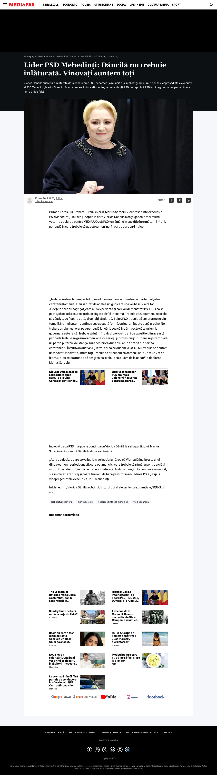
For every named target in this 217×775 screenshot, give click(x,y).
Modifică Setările (108, 740)
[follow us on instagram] (132, 697)
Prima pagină (30, 56)
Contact (167, 732)
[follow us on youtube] (108, 697)
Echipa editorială (54, 732)
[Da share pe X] (179, 200)
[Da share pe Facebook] (171, 200)
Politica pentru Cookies (82, 732)
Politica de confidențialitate (142, 732)
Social (121, 4)
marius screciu (85, 501)
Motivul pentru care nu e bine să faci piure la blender (126, 657)
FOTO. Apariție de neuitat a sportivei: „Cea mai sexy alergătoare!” (124, 637)
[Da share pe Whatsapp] (188, 200)
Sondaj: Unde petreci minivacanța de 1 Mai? (63, 613)
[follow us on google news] (61, 697)
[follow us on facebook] (156, 697)
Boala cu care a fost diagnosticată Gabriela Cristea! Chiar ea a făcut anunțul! (61, 637)
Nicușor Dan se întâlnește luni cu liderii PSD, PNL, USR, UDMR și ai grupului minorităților (125, 596)
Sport (176, 4)
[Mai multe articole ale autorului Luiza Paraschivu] (29, 200)
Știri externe (103, 4)
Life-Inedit (137, 4)
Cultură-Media (158, 4)
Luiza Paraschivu (44, 201)
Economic (70, 4)
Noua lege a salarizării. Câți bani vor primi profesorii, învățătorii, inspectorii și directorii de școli (63, 659)
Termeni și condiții (110, 732)
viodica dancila (141, 501)
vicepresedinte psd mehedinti (113, 501)
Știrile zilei (51, 4)
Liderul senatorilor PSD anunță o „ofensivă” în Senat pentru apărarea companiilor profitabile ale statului (126, 376)
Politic (86, 4)
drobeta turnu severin (62, 501)
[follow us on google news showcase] (85, 697)
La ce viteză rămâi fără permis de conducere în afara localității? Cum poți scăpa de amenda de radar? (63, 681)
